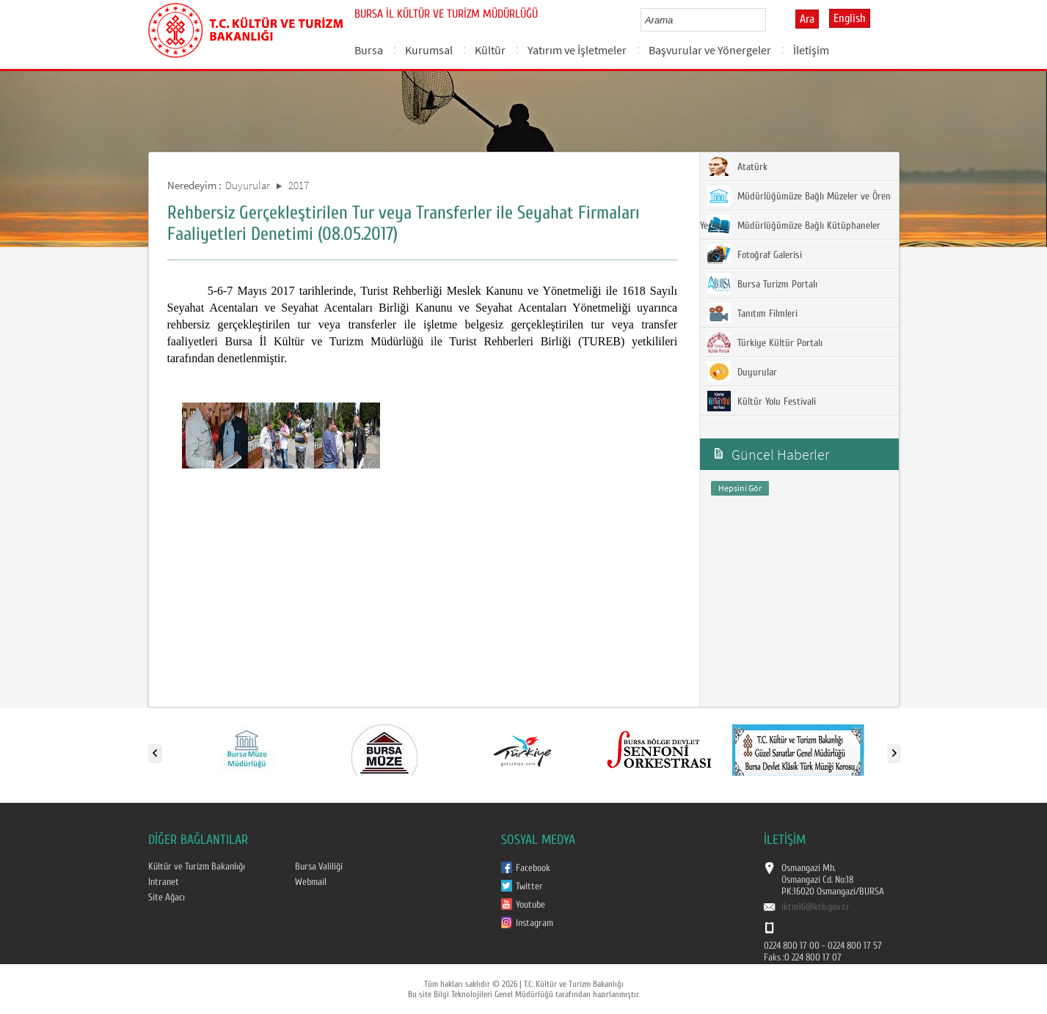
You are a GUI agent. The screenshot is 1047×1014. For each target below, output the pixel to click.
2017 (298, 185)
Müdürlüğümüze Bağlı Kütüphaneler (793, 225)
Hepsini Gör (740, 487)
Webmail (310, 882)
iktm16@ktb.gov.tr (815, 907)
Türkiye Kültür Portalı (764, 342)
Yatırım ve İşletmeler (577, 50)
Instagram (534, 923)
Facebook (533, 868)
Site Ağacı (166, 897)
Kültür (490, 50)
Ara (807, 19)
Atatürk (737, 166)
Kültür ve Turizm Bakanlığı (196, 866)
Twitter (529, 886)
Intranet (163, 882)
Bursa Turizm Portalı (762, 283)
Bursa (368, 50)
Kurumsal (429, 50)
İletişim (811, 50)
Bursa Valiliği (319, 866)
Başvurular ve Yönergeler (710, 50)
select (770, 20)
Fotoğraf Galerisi (754, 254)
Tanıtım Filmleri (752, 313)
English (849, 18)
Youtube (530, 905)
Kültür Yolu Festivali (761, 401)
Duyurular (247, 185)
